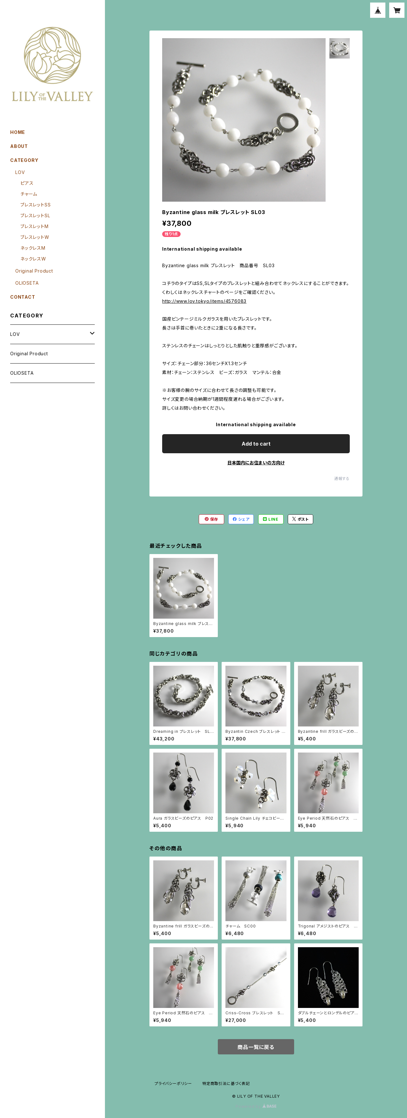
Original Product (34, 271)
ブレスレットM (34, 226)
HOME (17, 132)
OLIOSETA (26, 283)
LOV (20, 172)
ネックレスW (33, 258)
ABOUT (19, 146)
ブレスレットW (34, 237)
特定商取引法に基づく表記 (226, 1083)
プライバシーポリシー (173, 1083)
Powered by (256, 1106)
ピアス (26, 183)
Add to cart (256, 444)
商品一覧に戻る (256, 1047)
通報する (342, 478)
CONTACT (22, 297)
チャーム (28, 194)
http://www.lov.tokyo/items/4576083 (204, 301)
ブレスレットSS (35, 204)
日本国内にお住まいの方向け (256, 462)
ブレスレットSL (35, 215)
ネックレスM (32, 248)
